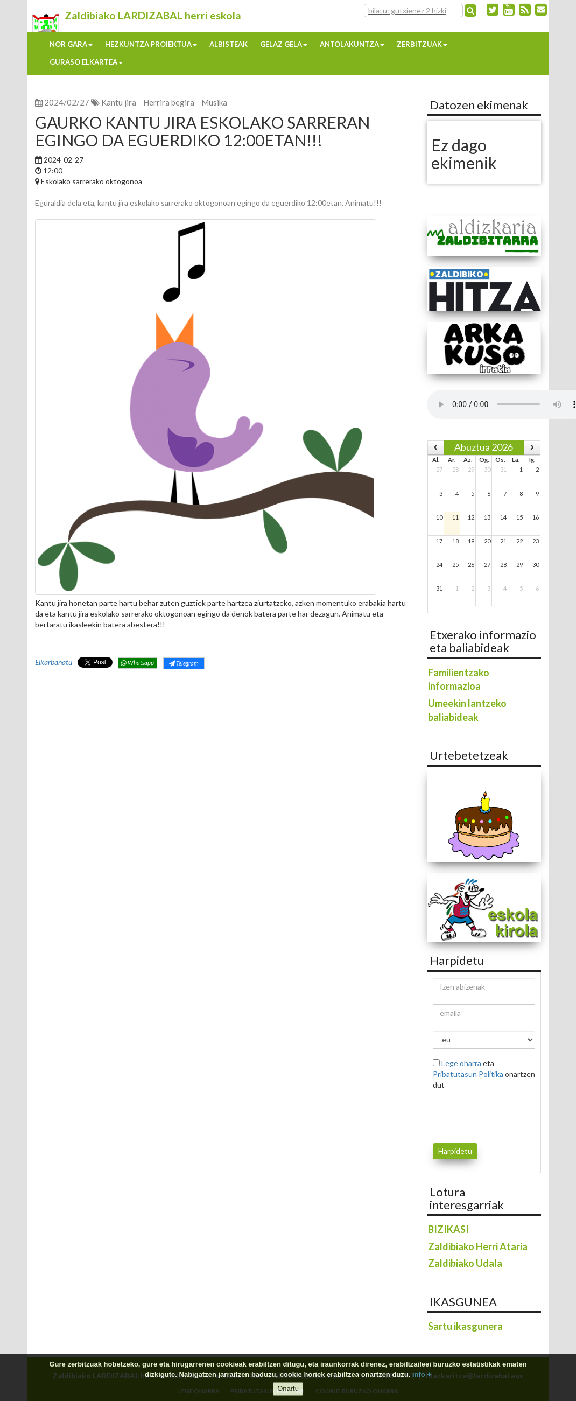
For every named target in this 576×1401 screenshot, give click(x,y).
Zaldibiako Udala (465, 1263)
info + (421, 1374)
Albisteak (228, 44)
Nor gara (71, 44)
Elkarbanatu (53, 662)
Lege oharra (461, 1063)
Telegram (184, 663)
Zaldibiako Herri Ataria (478, 1246)
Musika (214, 102)
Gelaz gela (283, 44)
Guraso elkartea (86, 62)
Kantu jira (118, 102)
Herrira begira (168, 102)
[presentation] (496, 1114)
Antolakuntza (352, 44)
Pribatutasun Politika (468, 1073)
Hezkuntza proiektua (151, 44)
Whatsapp (137, 662)
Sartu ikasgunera (465, 1326)
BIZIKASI (448, 1229)
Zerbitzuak (422, 44)
